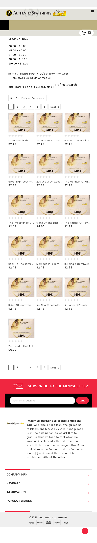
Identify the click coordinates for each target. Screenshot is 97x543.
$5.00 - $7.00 (18, 50)
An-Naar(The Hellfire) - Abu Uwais (49, 305)
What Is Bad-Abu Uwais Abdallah (21, 140)
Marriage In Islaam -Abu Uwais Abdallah (49, 264)
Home (12, 73)
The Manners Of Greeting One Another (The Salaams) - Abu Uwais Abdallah (77, 181)
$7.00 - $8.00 (17, 55)
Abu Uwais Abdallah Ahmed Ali (32, 78)
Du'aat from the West (54, 73)
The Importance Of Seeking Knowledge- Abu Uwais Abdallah (21, 222)
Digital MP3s (28, 73)
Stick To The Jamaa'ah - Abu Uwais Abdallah (21, 264)
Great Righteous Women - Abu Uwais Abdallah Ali (21, 181)
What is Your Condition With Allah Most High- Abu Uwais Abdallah (49, 140)
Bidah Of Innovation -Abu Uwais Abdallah (21, 305)
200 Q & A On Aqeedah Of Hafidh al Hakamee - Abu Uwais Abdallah (49, 181)
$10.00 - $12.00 (18, 63)
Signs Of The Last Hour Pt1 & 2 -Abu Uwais (49, 222)
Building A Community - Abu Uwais (77, 264)
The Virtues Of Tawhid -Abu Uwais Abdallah (77, 222)
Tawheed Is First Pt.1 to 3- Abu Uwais (21, 346)
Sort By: (14, 98)
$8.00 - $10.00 (18, 59)
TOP (85, 531)
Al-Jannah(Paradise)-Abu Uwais (77, 305)
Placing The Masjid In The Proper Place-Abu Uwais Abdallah (77, 140)
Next (55, 107)
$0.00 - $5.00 (18, 46)
